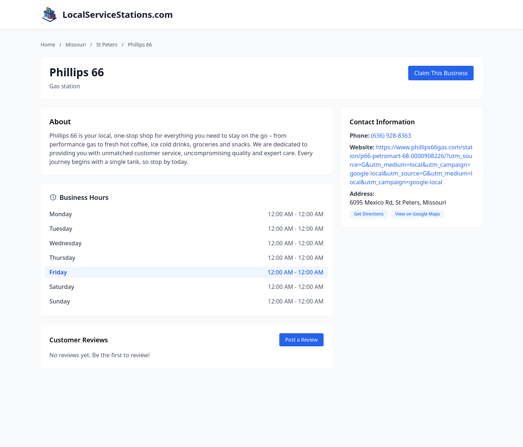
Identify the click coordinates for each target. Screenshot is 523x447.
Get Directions (369, 214)
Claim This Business (441, 73)
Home (48, 44)
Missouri (75, 44)
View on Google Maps (417, 214)
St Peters (106, 44)
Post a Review (301, 339)
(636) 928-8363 (391, 136)
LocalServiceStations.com (117, 14)
